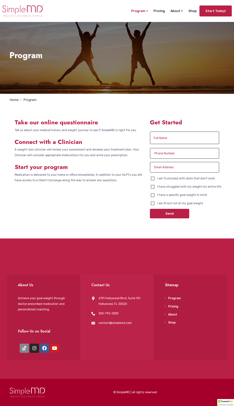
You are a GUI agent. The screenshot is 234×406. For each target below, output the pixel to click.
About (175, 11)
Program (138, 11)
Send (169, 214)
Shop (192, 11)
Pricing (159, 11)
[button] (225, 402)
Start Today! (215, 11)
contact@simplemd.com (115, 323)
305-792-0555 (108, 313)
